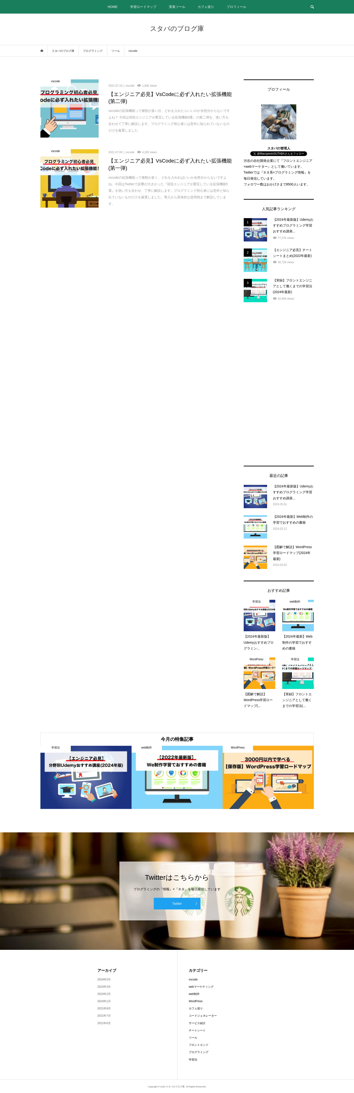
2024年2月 (104, 994)
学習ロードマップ (143, 7)
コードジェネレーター (203, 1015)
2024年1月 (104, 1001)
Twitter (177, 903)
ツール (193, 1037)
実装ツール (177, 7)
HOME (113, 7)
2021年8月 (104, 1008)
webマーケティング (201, 986)
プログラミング (198, 1052)
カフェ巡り (206, 7)
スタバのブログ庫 (177, 28)
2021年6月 (104, 1023)
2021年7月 (104, 1015)
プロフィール (236, 7)
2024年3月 (104, 986)
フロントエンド (198, 1045)
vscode (193, 979)
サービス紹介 (197, 1023)
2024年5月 (104, 979)
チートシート (197, 1030)
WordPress (196, 1001)
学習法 (193, 1059)
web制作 (194, 994)
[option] (86, 777)
